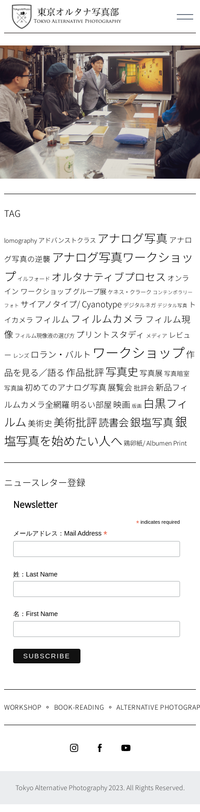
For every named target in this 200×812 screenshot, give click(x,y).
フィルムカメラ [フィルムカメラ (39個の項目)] (107, 318)
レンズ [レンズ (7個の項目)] (21, 355)
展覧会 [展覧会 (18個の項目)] (120, 387)
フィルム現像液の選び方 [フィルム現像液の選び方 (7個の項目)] (45, 335)
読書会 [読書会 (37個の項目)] (114, 422)
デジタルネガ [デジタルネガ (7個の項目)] (139, 305)
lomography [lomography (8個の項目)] (20, 240)
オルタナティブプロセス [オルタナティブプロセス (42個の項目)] (108, 276)
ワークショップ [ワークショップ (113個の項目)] (138, 351)
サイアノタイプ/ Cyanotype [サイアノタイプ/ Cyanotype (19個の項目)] (71, 304)
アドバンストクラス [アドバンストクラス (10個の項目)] (67, 240)
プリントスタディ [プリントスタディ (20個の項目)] (110, 334)
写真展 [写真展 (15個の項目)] (151, 372)
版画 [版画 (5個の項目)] (137, 405)
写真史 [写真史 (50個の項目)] (121, 371)
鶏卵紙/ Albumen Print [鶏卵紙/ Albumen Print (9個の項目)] (155, 442)
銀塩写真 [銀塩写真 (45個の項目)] (152, 422)
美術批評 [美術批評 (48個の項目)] (75, 422)
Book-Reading (79, 707)
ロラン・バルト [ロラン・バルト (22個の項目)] (60, 354)
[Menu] (185, 17)
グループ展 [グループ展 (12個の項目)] (89, 291)
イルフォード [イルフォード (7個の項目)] (33, 279)
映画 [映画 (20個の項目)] (121, 404)
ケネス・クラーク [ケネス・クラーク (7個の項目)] (129, 292)
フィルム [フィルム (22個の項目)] (52, 319)
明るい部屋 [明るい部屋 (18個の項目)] (91, 404)
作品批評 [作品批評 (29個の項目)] (85, 372)
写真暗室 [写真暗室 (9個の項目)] (177, 373)
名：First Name (35, 613)
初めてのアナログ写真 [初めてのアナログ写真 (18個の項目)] (65, 387)
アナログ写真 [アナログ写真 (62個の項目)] (132, 237)
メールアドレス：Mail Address (60, 534)
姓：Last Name (35, 574)
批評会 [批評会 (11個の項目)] (144, 387)
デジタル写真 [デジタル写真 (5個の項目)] (172, 305)
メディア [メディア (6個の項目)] (156, 335)
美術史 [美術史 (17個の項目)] (40, 423)
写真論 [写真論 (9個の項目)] (13, 387)
